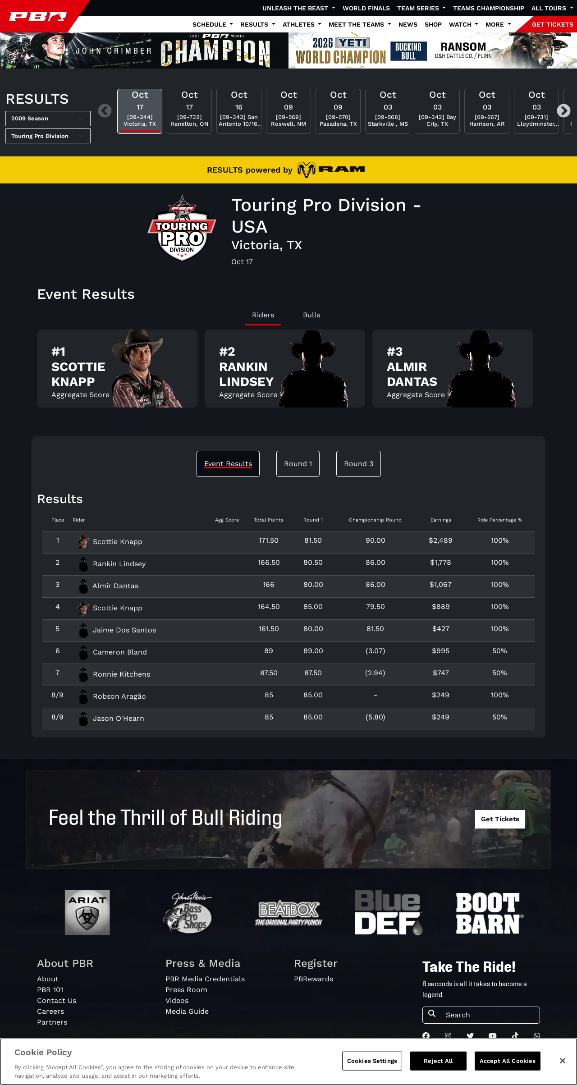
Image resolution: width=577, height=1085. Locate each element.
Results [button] (255, 24)
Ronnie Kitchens (113, 674)
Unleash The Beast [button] (296, 8)
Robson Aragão (111, 696)
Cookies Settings (372, 1065)
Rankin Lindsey (111, 563)
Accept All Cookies (508, 1065)
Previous (105, 111)
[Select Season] (48, 118)
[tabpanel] (288, 372)
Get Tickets (500, 819)
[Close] (562, 1065)
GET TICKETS (552, 24)
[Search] (490, 1015)
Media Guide (187, 1011)
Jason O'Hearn (110, 718)
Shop (433, 24)
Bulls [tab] (311, 315)
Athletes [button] (299, 24)
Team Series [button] (419, 8)
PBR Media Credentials (205, 979)
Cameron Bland (111, 652)
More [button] (495, 24)
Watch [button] (461, 24)
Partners (52, 1022)
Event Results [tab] (228, 463)
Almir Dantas (107, 585)
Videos (176, 1000)
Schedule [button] (210, 24)
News (407, 24)
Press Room (186, 989)
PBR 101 (50, 989)
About (48, 979)
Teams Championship (488, 8)
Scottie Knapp (109, 541)
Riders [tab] (263, 315)
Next (564, 111)
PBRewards (313, 979)
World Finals (366, 8)
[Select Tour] (48, 136)
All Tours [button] (549, 8)
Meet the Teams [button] (357, 24)
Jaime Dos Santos (116, 630)
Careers (50, 1011)
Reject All (438, 1065)
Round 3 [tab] (358, 463)
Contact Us (56, 1000)
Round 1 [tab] (298, 463)
